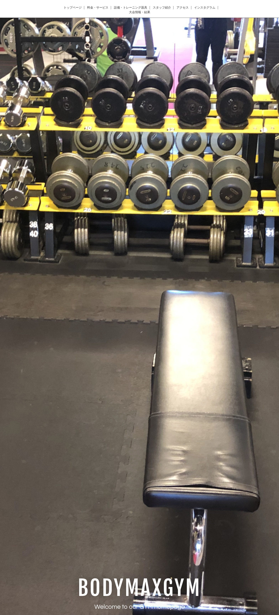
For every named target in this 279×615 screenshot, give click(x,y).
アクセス (183, 7)
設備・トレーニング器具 (130, 7)
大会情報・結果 (139, 12)
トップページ (73, 7)
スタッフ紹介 (162, 7)
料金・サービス (97, 7)
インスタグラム (204, 7)
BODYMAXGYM (139, 588)
